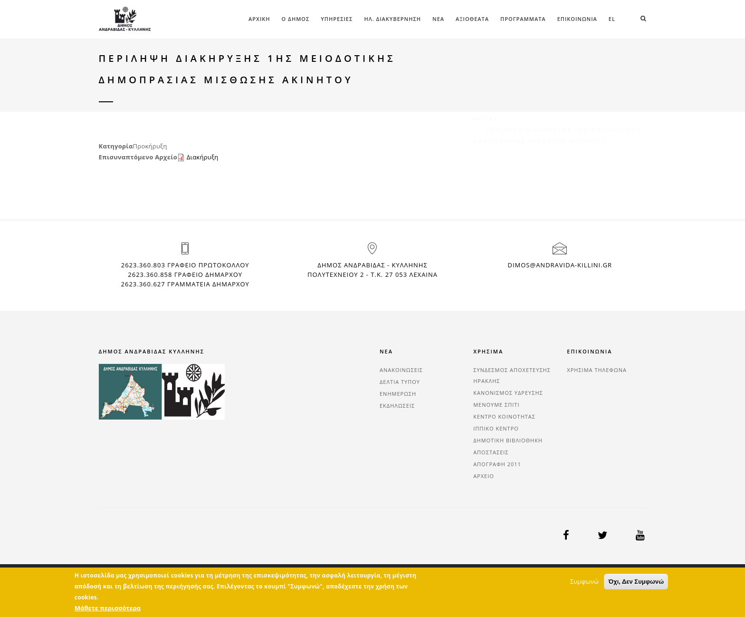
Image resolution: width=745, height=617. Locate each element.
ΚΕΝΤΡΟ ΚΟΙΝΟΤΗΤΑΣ (504, 416)
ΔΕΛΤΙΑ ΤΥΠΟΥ (400, 381)
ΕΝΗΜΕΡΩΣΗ (398, 393)
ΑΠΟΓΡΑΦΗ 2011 (497, 464)
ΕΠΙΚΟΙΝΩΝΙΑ (577, 18)
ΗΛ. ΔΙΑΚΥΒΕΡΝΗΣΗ (392, 18)
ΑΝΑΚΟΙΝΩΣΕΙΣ (401, 369)
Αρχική (259, 18)
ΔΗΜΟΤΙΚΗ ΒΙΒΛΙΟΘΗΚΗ (508, 440)
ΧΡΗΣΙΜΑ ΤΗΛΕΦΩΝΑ (597, 369)
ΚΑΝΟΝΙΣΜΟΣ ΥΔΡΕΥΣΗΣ (508, 392)
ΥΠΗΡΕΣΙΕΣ (337, 18)
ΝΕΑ (438, 18)
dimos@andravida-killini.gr (559, 265)
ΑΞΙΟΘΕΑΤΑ (472, 18)
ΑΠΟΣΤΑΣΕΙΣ (490, 452)
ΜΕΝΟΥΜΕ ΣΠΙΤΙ (496, 404)
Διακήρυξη (203, 157)
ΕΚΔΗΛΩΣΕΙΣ (397, 405)
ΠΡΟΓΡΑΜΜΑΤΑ (523, 18)
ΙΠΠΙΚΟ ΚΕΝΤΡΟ (496, 428)
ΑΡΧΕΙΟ (483, 476)
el (612, 18)
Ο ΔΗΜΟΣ (296, 18)
